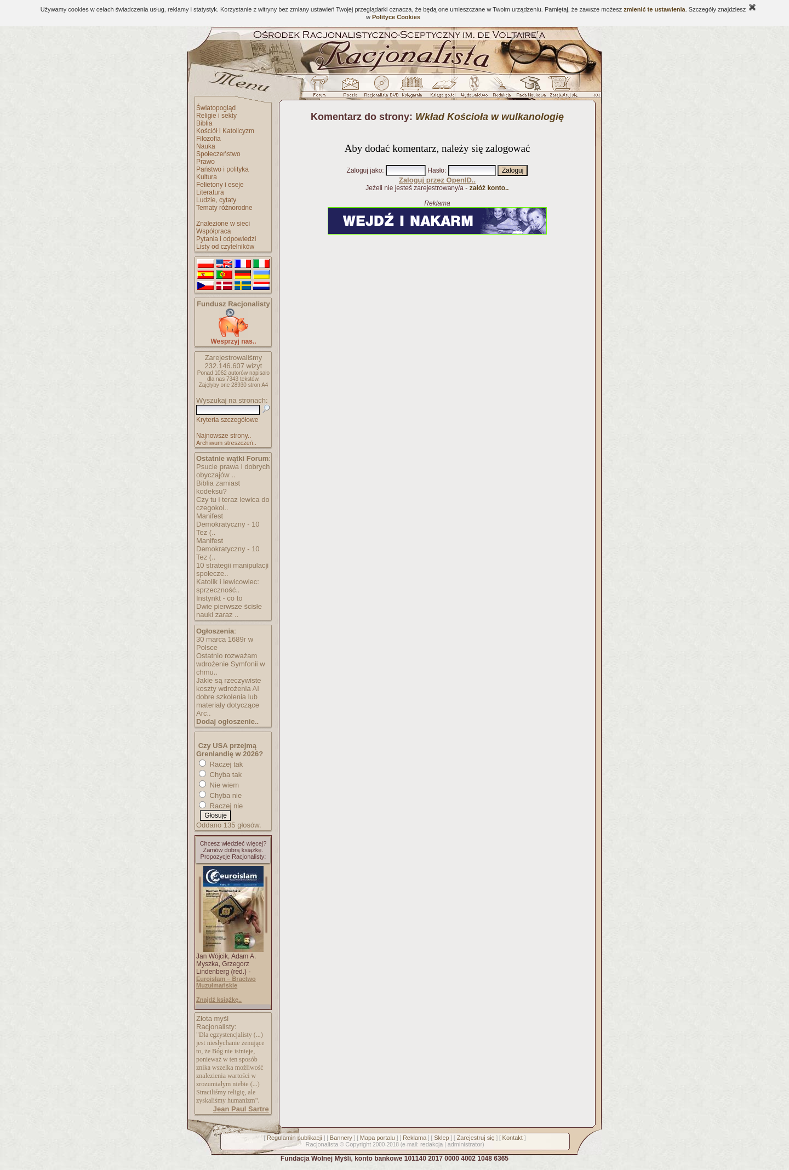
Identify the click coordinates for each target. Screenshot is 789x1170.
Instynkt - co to (219, 598)
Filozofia (208, 138)
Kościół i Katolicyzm (225, 131)
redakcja (431, 1144)
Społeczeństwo (218, 154)
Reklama (414, 1137)
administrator (465, 1144)
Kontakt (512, 1137)
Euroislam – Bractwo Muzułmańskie (226, 982)
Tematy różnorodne (224, 208)
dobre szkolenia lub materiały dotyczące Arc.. (227, 705)
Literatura (210, 192)
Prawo (205, 161)
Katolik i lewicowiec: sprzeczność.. (227, 586)
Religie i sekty (216, 115)
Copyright (358, 1144)
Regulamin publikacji (294, 1137)
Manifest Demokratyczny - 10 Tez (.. (228, 524)
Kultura (206, 177)
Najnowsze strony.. (223, 436)
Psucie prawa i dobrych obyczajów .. (233, 471)
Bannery (341, 1137)
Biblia (204, 123)
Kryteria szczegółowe (227, 420)
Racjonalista (321, 1144)
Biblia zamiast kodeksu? (218, 487)
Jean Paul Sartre (241, 1109)
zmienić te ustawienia (654, 9)
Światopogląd (216, 108)
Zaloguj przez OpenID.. (437, 180)
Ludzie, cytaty (216, 200)
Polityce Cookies (396, 17)
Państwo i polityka (222, 169)
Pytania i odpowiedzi (226, 239)
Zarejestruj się (476, 1137)
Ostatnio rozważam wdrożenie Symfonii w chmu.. (230, 664)
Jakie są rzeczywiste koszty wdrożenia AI (228, 684)
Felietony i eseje (220, 185)
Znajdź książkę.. (219, 999)
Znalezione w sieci (223, 223)
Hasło (435, 170)
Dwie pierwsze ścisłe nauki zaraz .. (229, 610)
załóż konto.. (489, 188)
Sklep (441, 1137)
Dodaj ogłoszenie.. (227, 721)
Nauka (205, 146)
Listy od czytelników (225, 246)
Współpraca (213, 231)
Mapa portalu (377, 1137)
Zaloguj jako (364, 170)
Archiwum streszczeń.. (226, 443)
